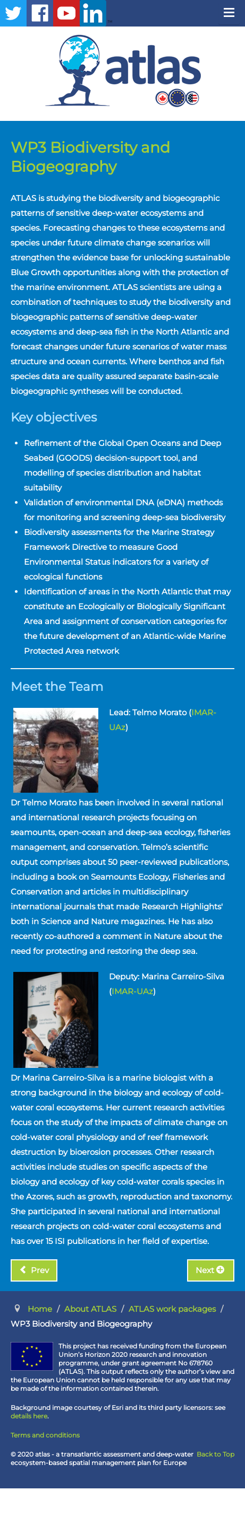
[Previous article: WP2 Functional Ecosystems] (34, 1270)
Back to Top (215, 1454)
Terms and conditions (45, 1435)
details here (29, 1416)
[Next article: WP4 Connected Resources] (210, 1270)
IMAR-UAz (132, 991)
